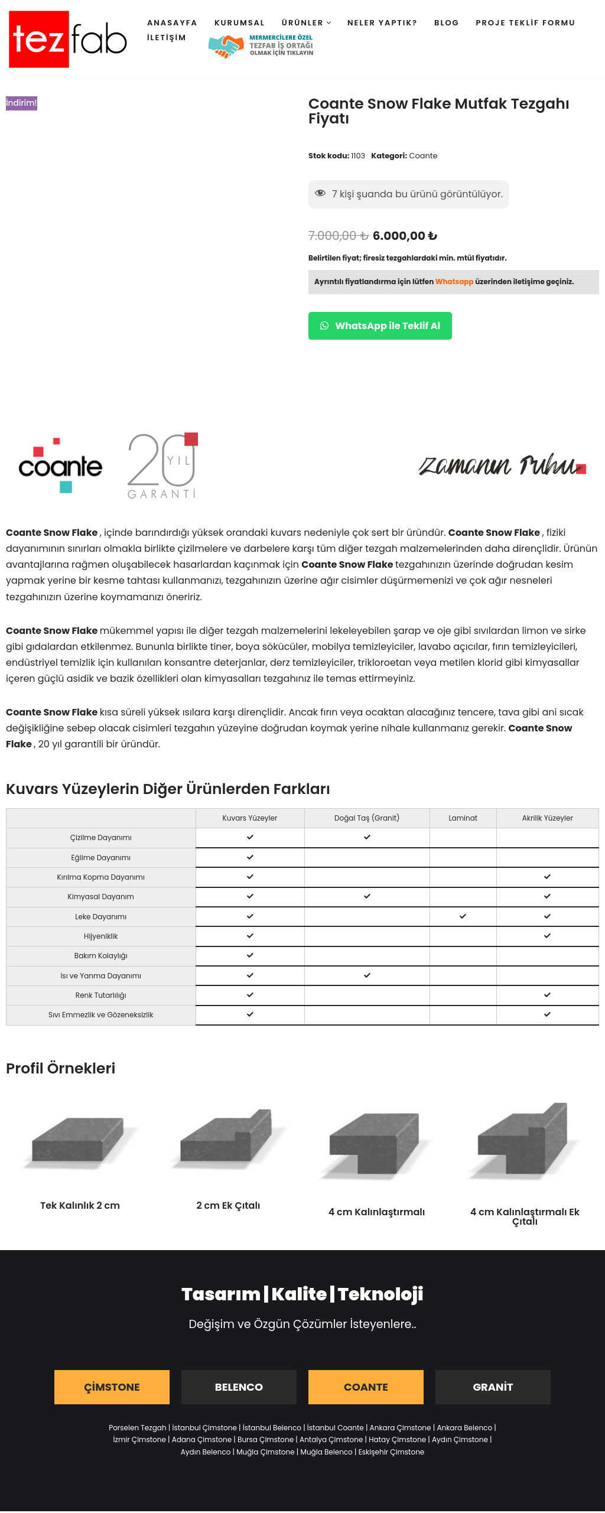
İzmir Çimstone (139, 1441)
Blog (447, 22)
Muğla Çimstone (265, 1454)
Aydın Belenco (206, 1454)
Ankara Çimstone (400, 1429)
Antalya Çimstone (331, 1441)
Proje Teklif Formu (526, 22)
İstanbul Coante (335, 1429)
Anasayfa (172, 22)
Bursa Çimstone (266, 1441)
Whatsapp (454, 282)
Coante (423, 155)
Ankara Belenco (464, 1429)
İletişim (167, 37)
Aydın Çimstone (460, 1441)
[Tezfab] (68, 39)
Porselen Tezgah (137, 1429)
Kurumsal (239, 22)
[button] (329, 23)
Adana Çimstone (202, 1441)
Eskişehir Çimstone (392, 1454)
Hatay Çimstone (397, 1441)
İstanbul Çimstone (205, 1429)
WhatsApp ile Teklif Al (380, 326)
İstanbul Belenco (272, 1429)
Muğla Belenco (327, 1454)
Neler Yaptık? (382, 22)
